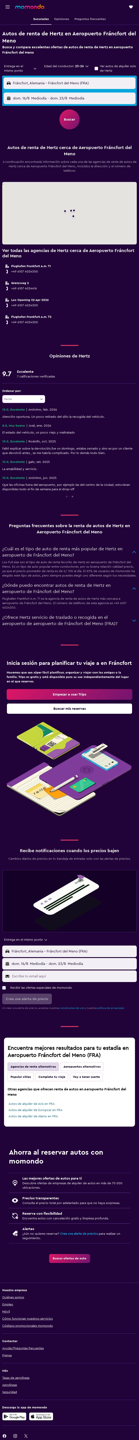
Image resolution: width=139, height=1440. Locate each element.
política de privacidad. (110, 1008)
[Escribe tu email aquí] (73, 976)
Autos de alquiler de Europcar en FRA (35, 1110)
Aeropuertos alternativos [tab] (82, 1066)
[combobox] (20, 68)
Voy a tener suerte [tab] (86, 1077)
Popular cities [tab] (21, 1077)
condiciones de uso (72, 1008)
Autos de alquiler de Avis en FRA (31, 1103)
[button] (8, 7)
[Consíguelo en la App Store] (41, 1416)
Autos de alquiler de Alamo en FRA (33, 1116)
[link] (69, 694)
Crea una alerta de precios (79, 1233)
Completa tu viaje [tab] (51, 1077)
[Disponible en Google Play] (14, 1416)
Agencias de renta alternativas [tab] (33, 1066)
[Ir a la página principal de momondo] (29, 6)
